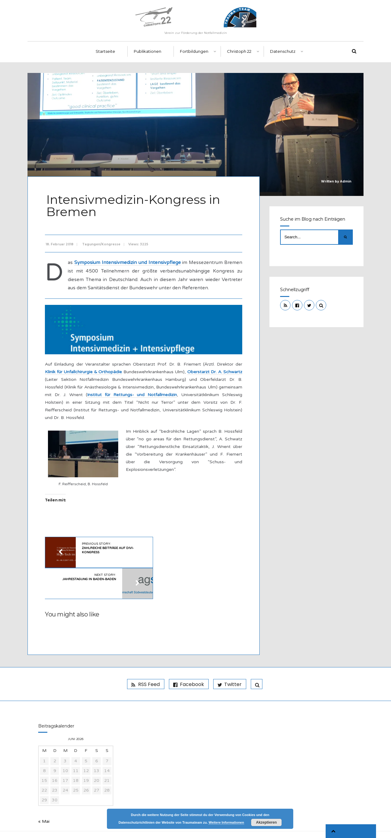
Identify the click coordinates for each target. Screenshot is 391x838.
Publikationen (147, 55)
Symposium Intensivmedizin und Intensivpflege (135, 264)
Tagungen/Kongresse (102, 246)
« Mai (43, 800)
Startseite (105, 55)
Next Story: (178, 555)
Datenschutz (282, 55)
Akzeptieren (266, 822)
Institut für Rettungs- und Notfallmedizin (155, 403)
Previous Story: (107, 557)
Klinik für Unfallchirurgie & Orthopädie (88, 381)
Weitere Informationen (226, 822)
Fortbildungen (194, 55)
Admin (345, 185)
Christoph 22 (239, 55)
